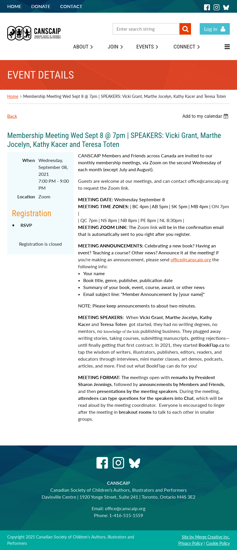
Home (14, 6)
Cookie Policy (218, 543)
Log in (210, 29)
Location (26, 196)
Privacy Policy (190, 543)
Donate (40, 6)
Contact (71, 6)
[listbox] (206, 116)
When (28, 160)
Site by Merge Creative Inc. (206, 536)
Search (185, 29)
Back (12, 116)
